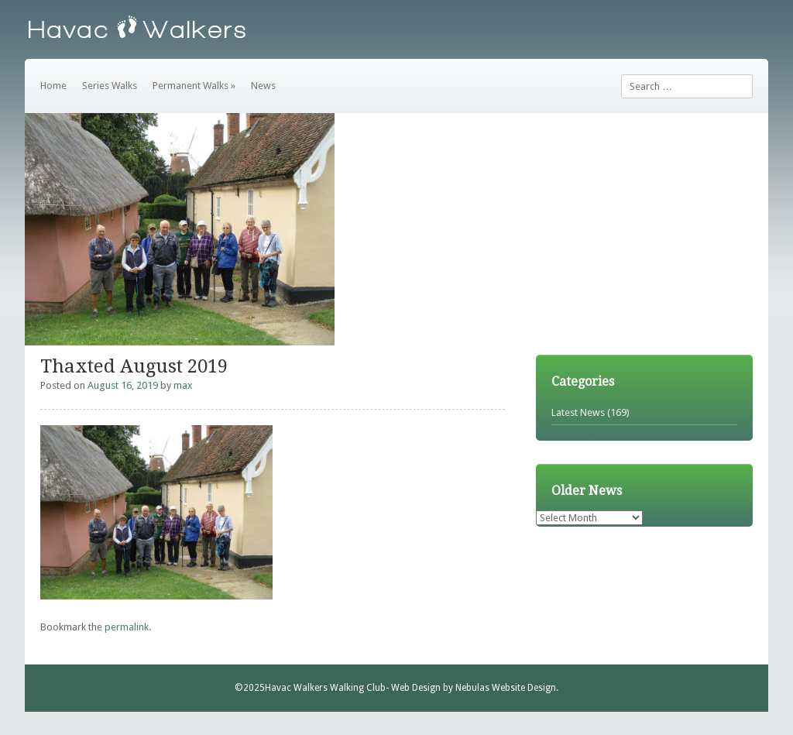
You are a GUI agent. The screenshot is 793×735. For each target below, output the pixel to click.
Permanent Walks (194, 85)
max (183, 385)
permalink (127, 627)
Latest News (578, 412)
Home (53, 85)
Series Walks (109, 85)
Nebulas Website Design (505, 687)
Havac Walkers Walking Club (325, 687)
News (263, 85)
